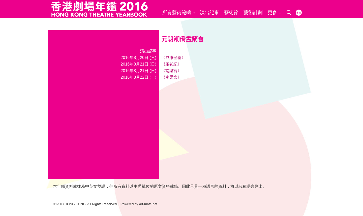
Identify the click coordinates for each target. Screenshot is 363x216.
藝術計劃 (253, 12)
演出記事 (209, 12)
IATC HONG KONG (71, 204)
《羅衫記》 (171, 64)
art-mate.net (148, 204)
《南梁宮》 (171, 71)
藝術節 (231, 12)
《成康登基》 (173, 57)
